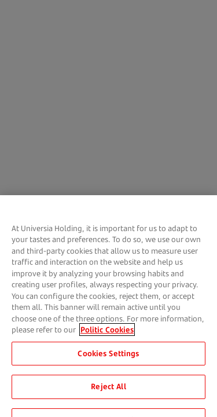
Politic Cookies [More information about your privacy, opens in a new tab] (107, 333)
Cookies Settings (108, 357)
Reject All (108, 390)
